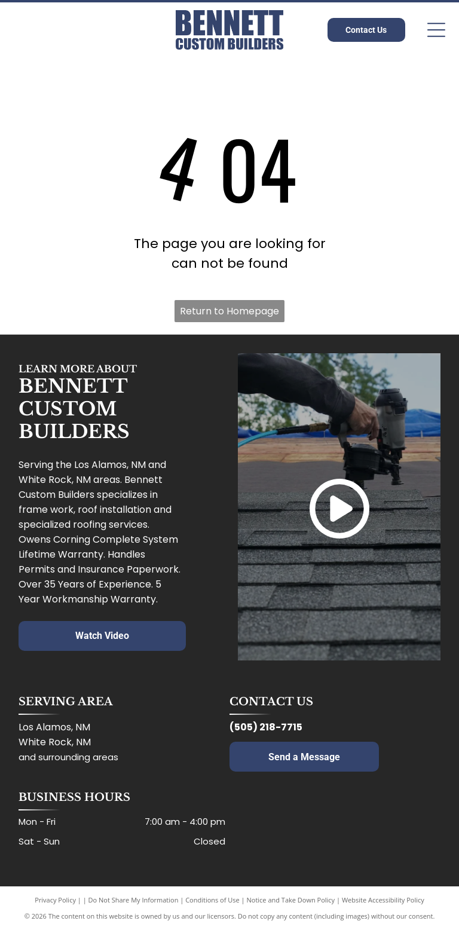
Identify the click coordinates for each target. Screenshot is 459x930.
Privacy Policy (55, 899)
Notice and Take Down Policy (291, 899)
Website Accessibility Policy (383, 899)
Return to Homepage (229, 311)
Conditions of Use (212, 899)
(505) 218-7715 (266, 727)
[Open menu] (436, 30)
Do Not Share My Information (133, 899)
